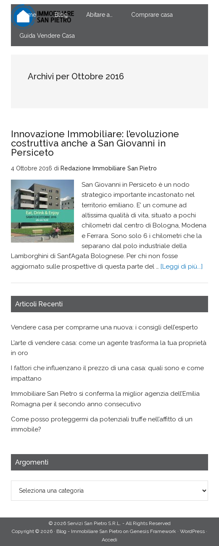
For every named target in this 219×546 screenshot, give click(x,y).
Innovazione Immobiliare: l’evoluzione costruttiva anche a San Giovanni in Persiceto (95, 143)
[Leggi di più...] (182, 266)
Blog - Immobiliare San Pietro (89, 531)
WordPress (192, 531)
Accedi (109, 540)
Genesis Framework (153, 531)
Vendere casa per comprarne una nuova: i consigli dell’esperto (104, 327)
